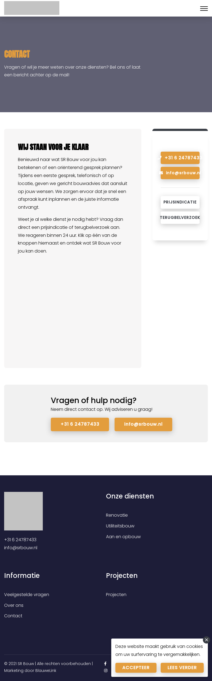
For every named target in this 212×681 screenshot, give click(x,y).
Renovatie (117, 515)
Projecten (116, 594)
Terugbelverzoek (180, 217)
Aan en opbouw (123, 536)
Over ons (13, 605)
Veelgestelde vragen (26, 594)
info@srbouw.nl (180, 173)
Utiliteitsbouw (120, 526)
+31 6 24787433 (79, 424)
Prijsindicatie (180, 202)
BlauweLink (45, 670)
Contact (13, 616)
